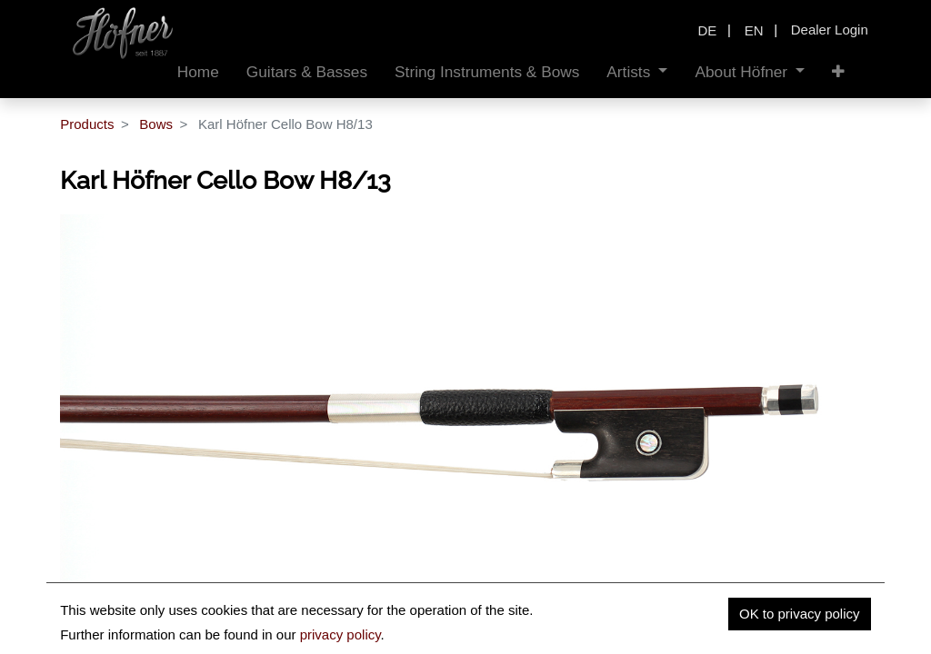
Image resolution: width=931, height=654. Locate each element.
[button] (838, 72)
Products (87, 124)
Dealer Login (829, 29)
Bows (156, 124)
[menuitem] (198, 72)
